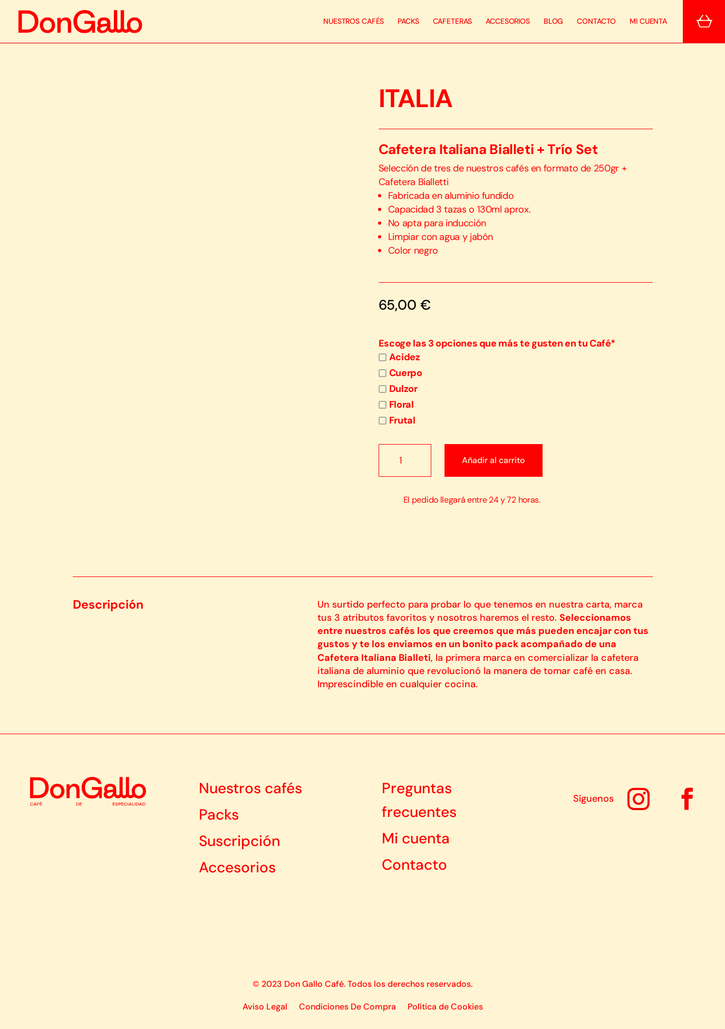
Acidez (399, 357)
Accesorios (508, 21)
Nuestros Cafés (353, 21)
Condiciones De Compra (347, 1007)
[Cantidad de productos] (405, 460)
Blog (553, 21)
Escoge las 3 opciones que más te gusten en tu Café (497, 343)
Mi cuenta (648, 21)
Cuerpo (400, 373)
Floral (396, 404)
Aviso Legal (265, 1007)
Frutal (397, 420)
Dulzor (398, 388)
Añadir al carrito (493, 460)
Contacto (596, 21)
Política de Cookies (445, 1007)
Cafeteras (452, 21)
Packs (408, 21)
